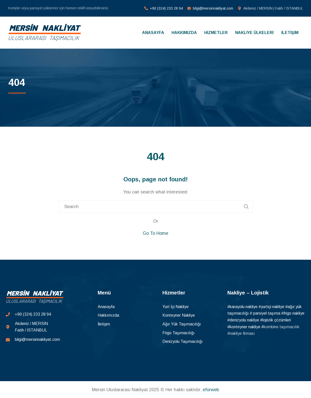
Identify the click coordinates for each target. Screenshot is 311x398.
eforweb (211, 389)
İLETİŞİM (289, 32)
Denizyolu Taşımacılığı (182, 341)
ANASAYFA (153, 32)
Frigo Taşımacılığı (178, 333)
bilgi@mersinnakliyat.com (213, 8)
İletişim (104, 324)
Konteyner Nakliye (178, 315)
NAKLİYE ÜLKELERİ (254, 32)
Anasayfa (106, 307)
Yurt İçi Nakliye (175, 307)
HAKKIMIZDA (184, 32)
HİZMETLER (216, 32)
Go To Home (155, 233)
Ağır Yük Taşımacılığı (181, 324)
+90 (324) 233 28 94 (166, 8)
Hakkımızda (108, 315)
